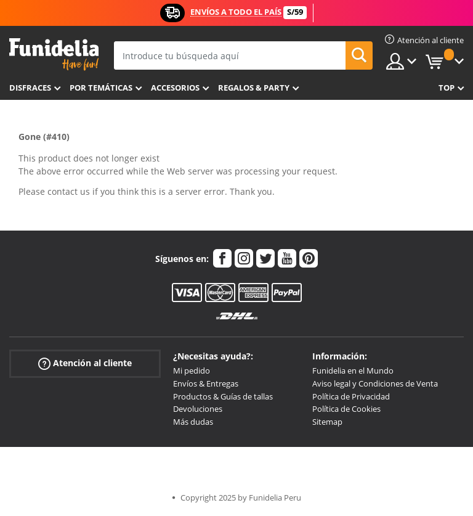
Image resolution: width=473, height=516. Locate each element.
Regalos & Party (253, 87)
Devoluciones (197, 408)
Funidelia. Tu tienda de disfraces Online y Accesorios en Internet (54, 54)
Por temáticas (101, 87)
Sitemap (327, 421)
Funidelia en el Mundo (353, 370)
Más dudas (193, 421)
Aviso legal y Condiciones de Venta (375, 383)
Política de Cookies (346, 408)
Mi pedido (191, 370)
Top (447, 87)
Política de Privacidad (351, 396)
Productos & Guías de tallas (223, 396)
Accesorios (175, 87)
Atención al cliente (85, 363)
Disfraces (30, 87)
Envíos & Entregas (205, 383)
